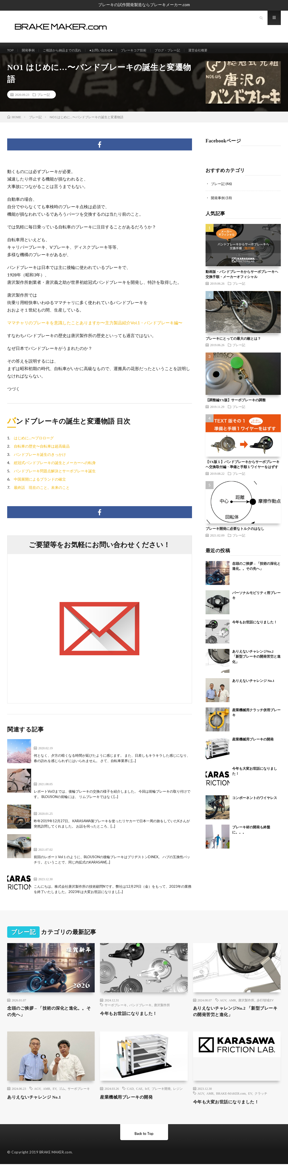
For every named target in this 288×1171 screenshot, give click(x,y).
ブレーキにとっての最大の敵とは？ (233, 343)
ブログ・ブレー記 (187, 50)
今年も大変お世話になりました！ (66, 878)
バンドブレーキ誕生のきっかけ (40, 459)
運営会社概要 (222, 50)
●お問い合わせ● (112, 50)
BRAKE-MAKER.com (231, 1100)
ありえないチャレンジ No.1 (253, 685)
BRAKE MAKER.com (55, 1159)
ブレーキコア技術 (149, 50)
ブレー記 (43, 99)
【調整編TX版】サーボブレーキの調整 (236, 405)
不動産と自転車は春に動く (59, 747)
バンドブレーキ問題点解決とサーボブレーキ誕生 (55, 476)
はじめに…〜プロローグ (34, 443)
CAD (130, 1095)
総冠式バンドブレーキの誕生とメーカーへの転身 (55, 468)
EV (54, 1095)
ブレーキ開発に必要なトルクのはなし (235, 534)
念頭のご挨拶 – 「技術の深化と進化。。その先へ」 (44, 1017)
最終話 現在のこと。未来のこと (42, 492)
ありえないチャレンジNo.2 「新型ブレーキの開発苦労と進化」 (256, 661)
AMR (232, 1005)
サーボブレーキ (116, 1010)
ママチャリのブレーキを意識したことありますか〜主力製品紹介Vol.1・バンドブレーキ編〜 (94, 327)
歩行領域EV (265, 1005)
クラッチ (260, 1100)
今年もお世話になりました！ (254, 627)
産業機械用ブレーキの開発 (253, 744)
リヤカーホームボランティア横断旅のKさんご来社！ (84, 813)
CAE (139, 1095)
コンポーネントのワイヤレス (254, 803)
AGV (223, 1005)
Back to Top (144, 1140)
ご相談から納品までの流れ (69, 50)
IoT (147, 1095)
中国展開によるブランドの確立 (40, 484)
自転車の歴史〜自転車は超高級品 (42, 451)
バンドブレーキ (140, 1010)
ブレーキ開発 (161, 1095)
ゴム (62, 1095)
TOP (11, 50)
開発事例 (30, 50)
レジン (178, 1095)
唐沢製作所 (162, 1010)
